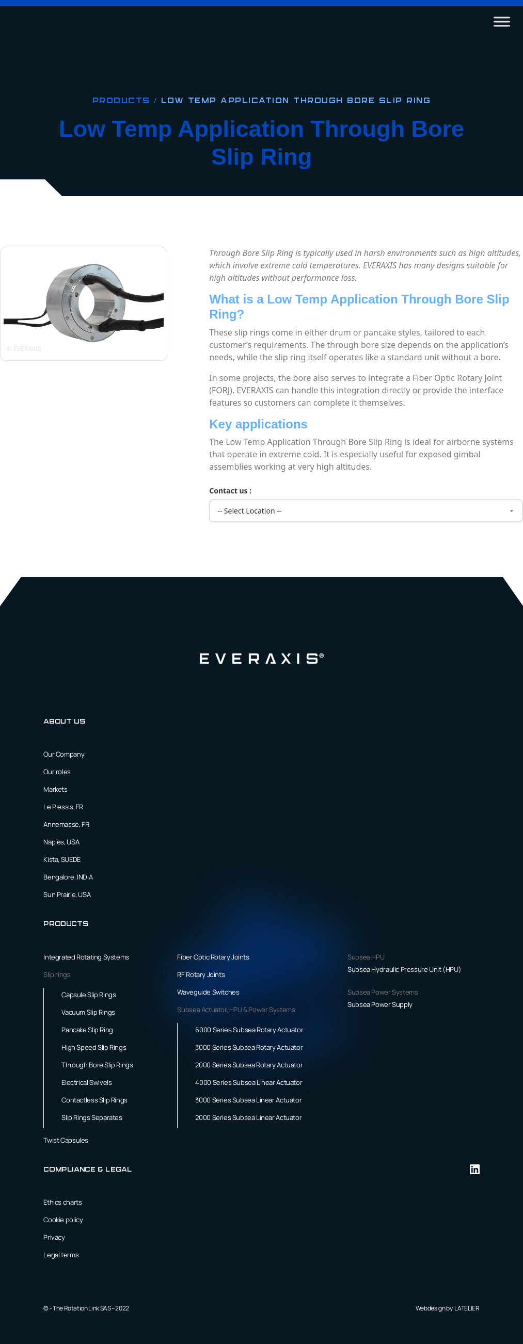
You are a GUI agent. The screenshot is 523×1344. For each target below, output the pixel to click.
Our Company (63, 754)
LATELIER (466, 1308)
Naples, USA (61, 841)
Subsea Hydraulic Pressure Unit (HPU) (404, 969)
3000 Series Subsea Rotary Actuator (249, 1047)
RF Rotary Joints (201, 974)
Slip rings (56, 974)
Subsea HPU (365, 957)
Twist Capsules (65, 1140)
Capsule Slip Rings (88, 994)
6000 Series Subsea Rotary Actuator (249, 1029)
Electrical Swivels (86, 1082)
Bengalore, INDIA (67, 877)
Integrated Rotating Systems (86, 957)
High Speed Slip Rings (93, 1047)
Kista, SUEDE (61, 859)
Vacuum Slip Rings (88, 1012)
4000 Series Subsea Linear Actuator (248, 1082)
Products (123, 101)
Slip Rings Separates (91, 1117)
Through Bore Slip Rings (97, 1064)
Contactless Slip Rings (94, 1100)
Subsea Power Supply (380, 1004)
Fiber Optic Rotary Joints (213, 957)
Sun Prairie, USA (66, 894)
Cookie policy (63, 1219)
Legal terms (60, 1254)
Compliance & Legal (87, 1169)
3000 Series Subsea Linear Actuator (248, 1100)
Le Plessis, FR (63, 806)
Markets (55, 789)
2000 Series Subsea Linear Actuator (248, 1117)
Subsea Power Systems (382, 992)
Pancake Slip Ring (87, 1029)
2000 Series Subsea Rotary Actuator (249, 1064)
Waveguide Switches (208, 992)
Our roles (57, 771)
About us (64, 721)
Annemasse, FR (66, 824)
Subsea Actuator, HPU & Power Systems (236, 1009)
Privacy (54, 1237)
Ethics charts (62, 1202)
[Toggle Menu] (502, 21)
